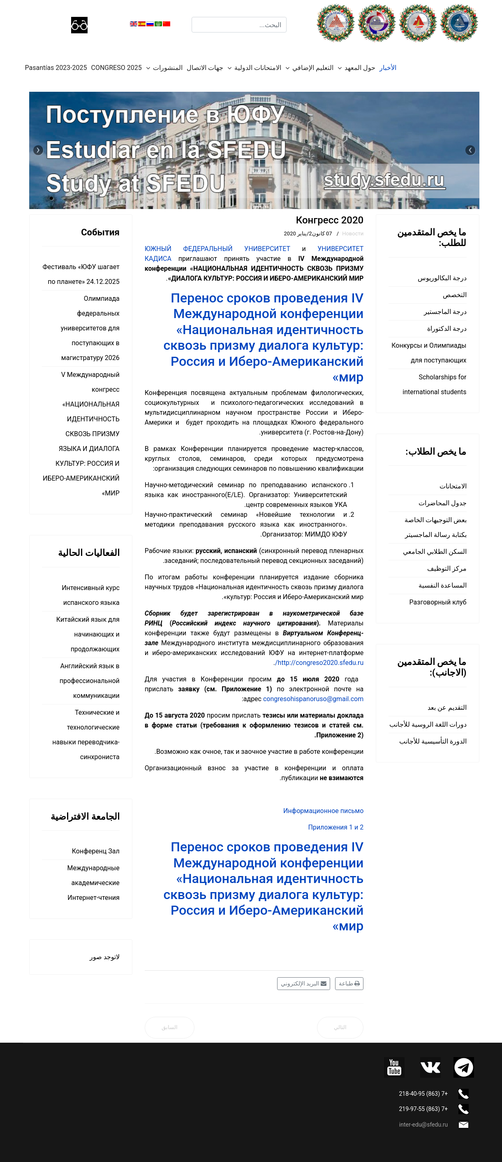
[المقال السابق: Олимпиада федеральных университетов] (169, 1028)
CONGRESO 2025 (116, 68)
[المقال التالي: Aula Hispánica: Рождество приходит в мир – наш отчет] (340, 1028)
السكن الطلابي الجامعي (435, 551)
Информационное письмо (323, 811)
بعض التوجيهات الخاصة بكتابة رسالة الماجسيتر (436, 527)
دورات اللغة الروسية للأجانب (428, 724)
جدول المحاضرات (443, 503)
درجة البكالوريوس (442, 278)
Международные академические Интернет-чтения (93, 883)
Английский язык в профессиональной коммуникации (90, 681)
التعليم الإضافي (312, 68)
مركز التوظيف (447, 568)
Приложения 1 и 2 (335, 827)
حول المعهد (360, 68)
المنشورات (168, 68)
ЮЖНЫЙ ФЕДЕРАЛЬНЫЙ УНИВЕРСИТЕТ (217, 249)
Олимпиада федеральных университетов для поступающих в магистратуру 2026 (90, 328)
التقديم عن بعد (447, 707)
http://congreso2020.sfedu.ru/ (319, 663)
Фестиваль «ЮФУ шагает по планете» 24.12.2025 (80, 274)
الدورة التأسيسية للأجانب (433, 741)
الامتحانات (453, 486)
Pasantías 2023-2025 (56, 68)
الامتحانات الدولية (257, 68)
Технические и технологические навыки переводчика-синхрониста (85, 735)
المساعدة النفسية (443, 585)
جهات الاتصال (205, 68)
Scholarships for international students (434, 384)
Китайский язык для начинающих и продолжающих (88, 634)
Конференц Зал (96, 851)
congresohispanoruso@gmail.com (313, 699)
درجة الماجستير (445, 312)
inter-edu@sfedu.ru (423, 1124)
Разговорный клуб (438, 602)
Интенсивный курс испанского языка (91, 595)
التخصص (455, 295)
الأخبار (387, 68)
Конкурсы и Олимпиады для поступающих (428, 353)
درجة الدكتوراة (447, 328)
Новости (352, 233)
